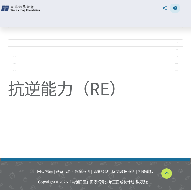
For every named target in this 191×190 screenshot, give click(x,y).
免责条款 (101, 171)
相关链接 (146, 171)
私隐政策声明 (123, 171)
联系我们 (64, 171)
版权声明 (82, 171)
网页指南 (45, 171)
